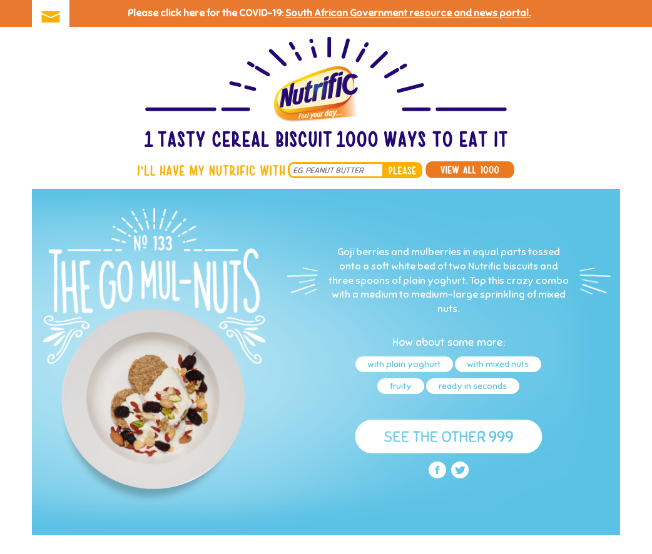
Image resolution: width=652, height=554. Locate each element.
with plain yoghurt (404, 364)
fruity (401, 386)
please (402, 170)
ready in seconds (473, 386)
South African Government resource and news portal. (408, 13)
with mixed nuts (498, 364)
